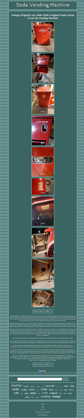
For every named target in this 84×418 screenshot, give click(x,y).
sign (61, 386)
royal (43, 386)
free (32, 397)
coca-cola (50, 386)
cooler (38, 386)
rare (22, 393)
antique (57, 386)
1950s (60, 393)
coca (31, 389)
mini (61, 390)
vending (45, 396)
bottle (66, 386)
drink (72, 386)
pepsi (33, 393)
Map (43, 406)
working (26, 386)
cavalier (24, 390)
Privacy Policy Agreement (43, 412)
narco (71, 390)
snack (70, 393)
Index (42, 404)
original (53, 393)
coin (65, 393)
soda (44, 389)
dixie (51, 390)
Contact (43, 409)
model (27, 397)
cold (65, 390)
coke (16, 392)
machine (16, 385)
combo (37, 390)
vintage (56, 396)
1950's (26, 393)
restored (37, 397)
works (39, 393)
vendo (45, 392)
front (56, 390)
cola (15, 389)
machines (32, 386)
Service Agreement (43, 415)
